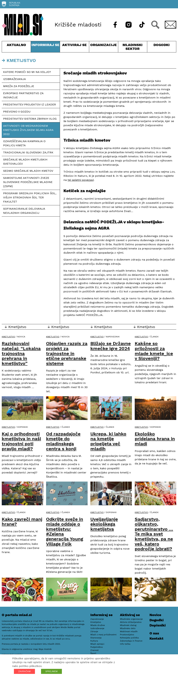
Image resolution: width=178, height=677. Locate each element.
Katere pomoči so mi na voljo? (27, 72)
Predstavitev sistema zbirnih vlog (30, 118)
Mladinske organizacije (131, 619)
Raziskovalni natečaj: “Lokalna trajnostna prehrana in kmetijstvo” (21, 353)
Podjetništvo (96, 647)
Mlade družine (97, 625)
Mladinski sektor (132, 47)
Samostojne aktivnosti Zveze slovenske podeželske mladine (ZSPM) (27, 182)
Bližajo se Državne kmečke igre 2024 (110, 346)
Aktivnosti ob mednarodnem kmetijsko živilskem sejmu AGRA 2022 (28, 130)
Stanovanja (96, 637)
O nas (154, 633)
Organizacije (103, 47)
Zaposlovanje (97, 619)
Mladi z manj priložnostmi (103, 634)
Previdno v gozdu (16, 111)
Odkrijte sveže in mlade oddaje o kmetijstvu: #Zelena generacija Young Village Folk (64, 531)
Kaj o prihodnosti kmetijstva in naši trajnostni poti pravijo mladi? (21, 441)
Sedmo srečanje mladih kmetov (28, 170)
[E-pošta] (170, 25)
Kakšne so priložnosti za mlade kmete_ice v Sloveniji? (154, 351)
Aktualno (16, 47)
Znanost (94, 650)
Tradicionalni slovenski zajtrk (28, 152)
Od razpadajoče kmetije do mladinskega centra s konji (63, 441)
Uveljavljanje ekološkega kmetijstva (104, 524)
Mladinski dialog (128, 625)
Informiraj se (45, 47)
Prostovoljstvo (127, 634)
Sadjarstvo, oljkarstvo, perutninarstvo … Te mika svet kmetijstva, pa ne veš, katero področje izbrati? (154, 534)
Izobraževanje (97, 628)
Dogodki (161, 45)
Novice (155, 615)
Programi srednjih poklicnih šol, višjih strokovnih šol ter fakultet (29, 197)
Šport (93, 653)
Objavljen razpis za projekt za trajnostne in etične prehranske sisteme (66, 353)
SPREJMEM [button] (51, 671)
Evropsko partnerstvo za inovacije (23, 95)
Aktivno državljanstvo (130, 622)
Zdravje (94, 631)
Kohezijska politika (129, 637)
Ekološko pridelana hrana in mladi (155, 438)
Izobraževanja (14, 79)
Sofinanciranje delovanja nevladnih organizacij (24, 210)
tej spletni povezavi (81, 180)
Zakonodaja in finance (131, 641)
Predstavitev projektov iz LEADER (29, 104)
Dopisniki (157, 625)
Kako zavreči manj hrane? (22, 522)
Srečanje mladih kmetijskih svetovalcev (25, 161)
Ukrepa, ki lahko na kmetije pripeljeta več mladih (108, 441)
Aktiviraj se (74, 47)
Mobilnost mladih (128, 631)
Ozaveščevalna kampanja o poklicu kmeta (24, 143)
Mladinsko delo (127, 628)
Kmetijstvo (8, 336)
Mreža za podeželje (18, 86)
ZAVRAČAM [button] (24, 671)
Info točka (125, 644)
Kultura (94, 641)
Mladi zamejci (97, 644)
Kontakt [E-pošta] (156, 638)
